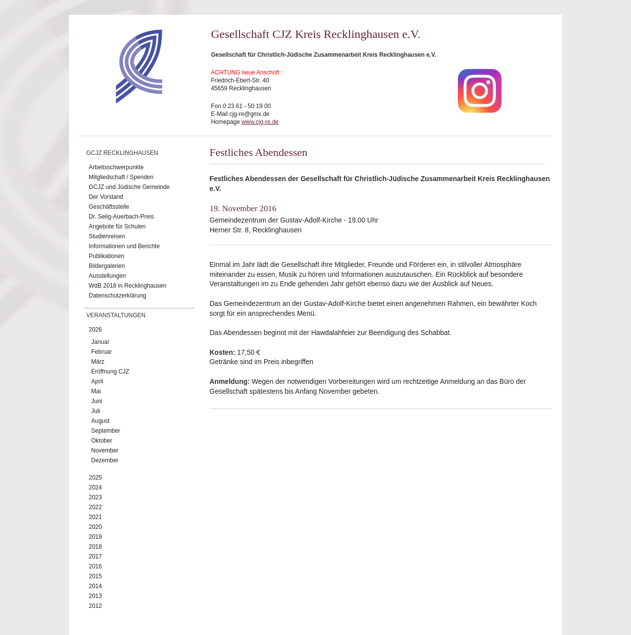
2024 (95, 487)
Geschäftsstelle (109, 206)
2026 (95, 329)
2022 (95, 507)
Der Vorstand (106, 196)
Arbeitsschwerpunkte (116, 167)
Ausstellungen (107, 275)
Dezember (104, 460)
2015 (95, 576)
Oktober (101, 440)
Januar (100, 341)
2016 (95, 566)
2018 (95, 546)
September (105, 430)
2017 (95, 556)
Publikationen (106, 256)
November (104, 450)
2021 (95, 517)
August (100, 420)
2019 (95, 536)
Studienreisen (107, 236)
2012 (95, 605)
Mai (96, 391)
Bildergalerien (107, 265)
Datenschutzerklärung (117, 295)
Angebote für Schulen (117, 226)
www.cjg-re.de (260, 121)
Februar (101, 351)
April (97, 381)
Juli (95, 411)
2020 (95, 526)
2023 (95, 497)
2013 (95, 596)
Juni (96, 401)
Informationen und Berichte (124, 246)
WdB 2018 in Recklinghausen (127, 285)
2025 (95, 477)
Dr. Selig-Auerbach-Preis (121, 216)
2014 (95, 586)
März (98, 361)
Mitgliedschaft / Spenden (121, 177)
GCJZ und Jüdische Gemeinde (129, 187)
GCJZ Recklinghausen (122, 152)
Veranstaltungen (115, 315)
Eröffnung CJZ (110, 371)
